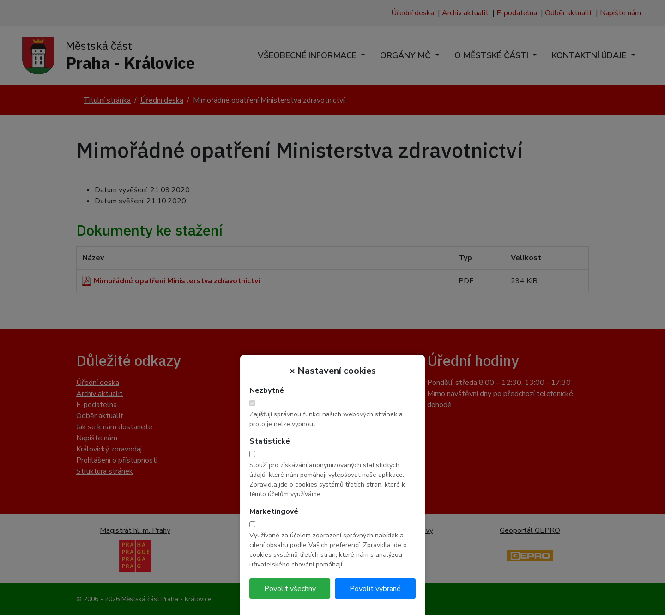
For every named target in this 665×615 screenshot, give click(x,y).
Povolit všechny (290, 589)
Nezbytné (266, 390)
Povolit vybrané (375, 589)
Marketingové (273, 511)
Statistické (269, 441)
